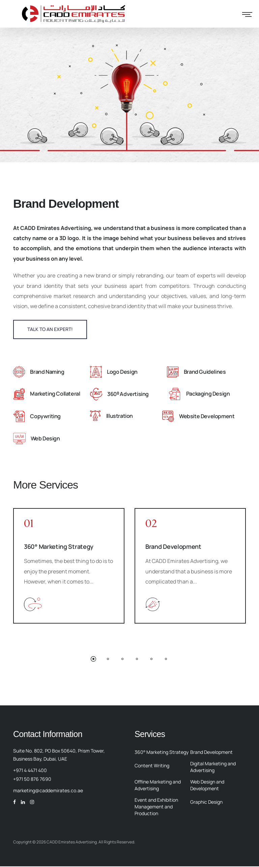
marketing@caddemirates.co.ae (48, 791)
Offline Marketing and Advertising (158, 785)
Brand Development (173, 547)
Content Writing (152, 766)
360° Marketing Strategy (58, 547)
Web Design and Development (207, 785)
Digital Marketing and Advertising (213, 767)
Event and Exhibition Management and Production (156, 807)
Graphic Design (206, 802)
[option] (68, 566)
